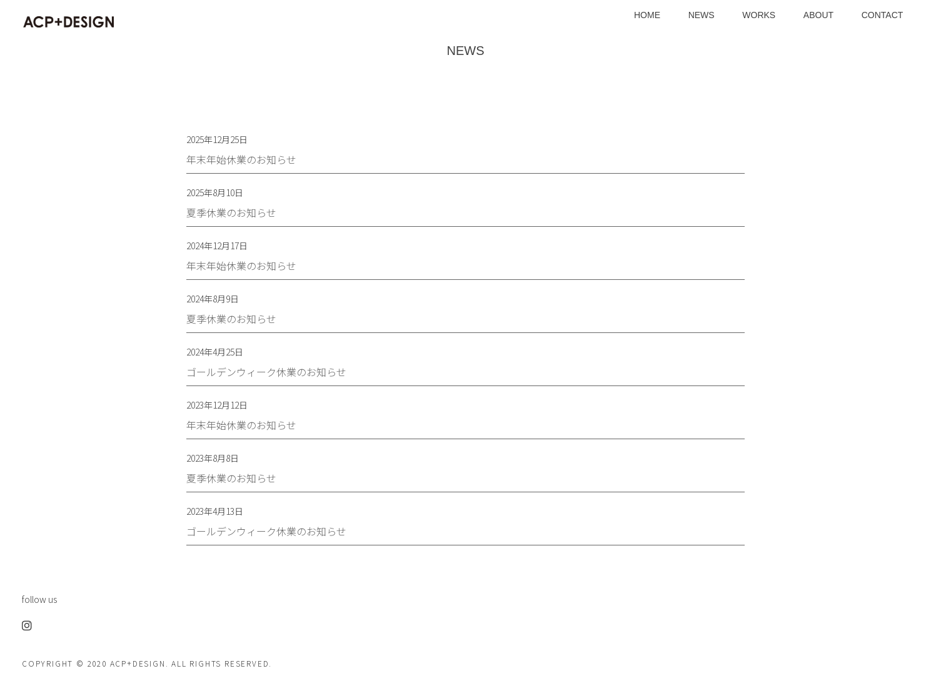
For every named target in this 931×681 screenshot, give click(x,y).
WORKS (758, 15)
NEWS (701, 15)
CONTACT (882, 15)
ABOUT (818, 15)
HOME (647, 15)
